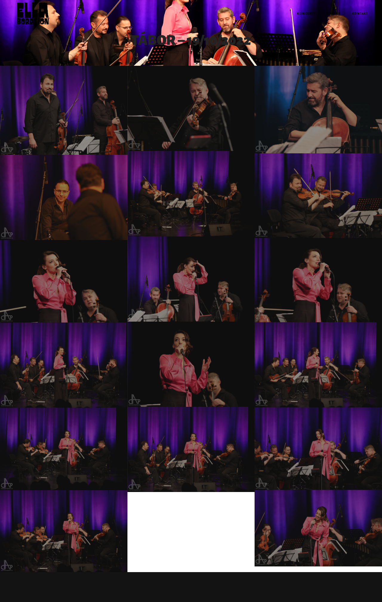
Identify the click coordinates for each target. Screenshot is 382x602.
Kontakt (360, 13)
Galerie (333, 13)
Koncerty (306, 13)
